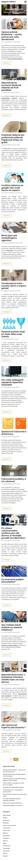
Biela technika (7, 815)
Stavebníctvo (6, 846)
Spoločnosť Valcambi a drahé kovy (13, 433)
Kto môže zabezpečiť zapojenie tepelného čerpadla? (12, 382)
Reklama (5, 841)
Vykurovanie (6, 851)
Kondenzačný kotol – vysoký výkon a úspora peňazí (13, 286)
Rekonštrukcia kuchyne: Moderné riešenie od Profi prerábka (11, 86)
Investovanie (6, 830)
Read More (6, 63)
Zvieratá (5, 856)
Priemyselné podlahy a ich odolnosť (13, 480)
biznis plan (9, 250)
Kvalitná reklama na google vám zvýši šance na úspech (12, 188)
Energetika (6, 823)
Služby (4, 843)
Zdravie (5, 853)
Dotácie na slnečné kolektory (10, 645)
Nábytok (5, 833)
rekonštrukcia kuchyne (9, 98)
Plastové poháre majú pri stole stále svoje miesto (13, 334)
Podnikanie (6, 838)
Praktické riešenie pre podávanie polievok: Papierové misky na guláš (12, 139)
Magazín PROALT (8, 2)
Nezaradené (6, 835)
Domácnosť (6, 820)
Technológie (6, 848)
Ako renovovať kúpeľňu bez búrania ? (13, 726)
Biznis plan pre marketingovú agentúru (9, 238)
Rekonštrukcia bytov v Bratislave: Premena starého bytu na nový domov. (13, 678)
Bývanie (5, 818)
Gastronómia (6, 828)
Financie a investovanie (9, 825)
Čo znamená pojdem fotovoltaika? (12, 580)
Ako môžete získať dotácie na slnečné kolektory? (11, 627)
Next (16, 759)
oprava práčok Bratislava (14, 59)
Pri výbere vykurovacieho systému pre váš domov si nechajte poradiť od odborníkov (13, 533)
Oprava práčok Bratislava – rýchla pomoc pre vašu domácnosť (11, 36)
